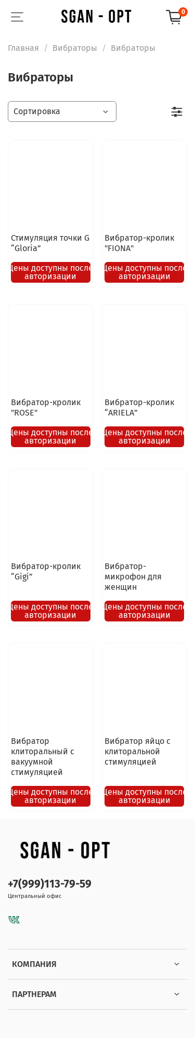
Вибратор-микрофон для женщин (133, 576)
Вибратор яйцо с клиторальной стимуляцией (138, 751)
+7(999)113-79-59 (50, 884)
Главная (23, 48)
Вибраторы (75, 48)
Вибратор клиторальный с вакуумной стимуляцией (42, 756)
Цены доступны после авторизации (50, 272)
